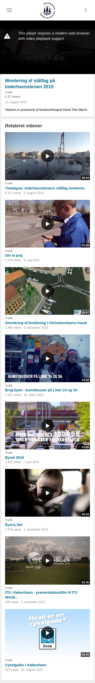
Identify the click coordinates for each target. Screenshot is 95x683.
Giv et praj (13, 255)
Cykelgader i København (25, 665)
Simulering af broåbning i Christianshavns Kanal (46, 323)
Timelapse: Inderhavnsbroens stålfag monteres (45, 188)
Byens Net (13, 525)
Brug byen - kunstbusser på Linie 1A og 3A (41, 390)
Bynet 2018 (14, 458)
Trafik (8, 92)
